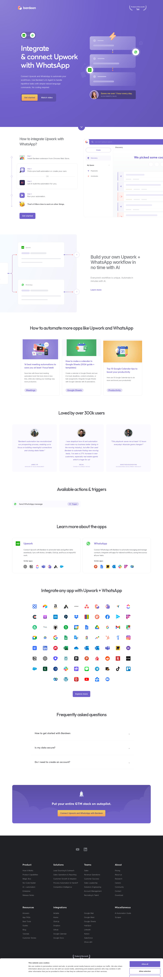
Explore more (81, 694)
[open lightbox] (46, 97)
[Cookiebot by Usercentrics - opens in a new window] (14, 972)
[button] (82, 734)
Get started (29, 97)
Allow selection (145, 956)
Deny (145, 963)
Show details (114, 973)
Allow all (145, 948)
